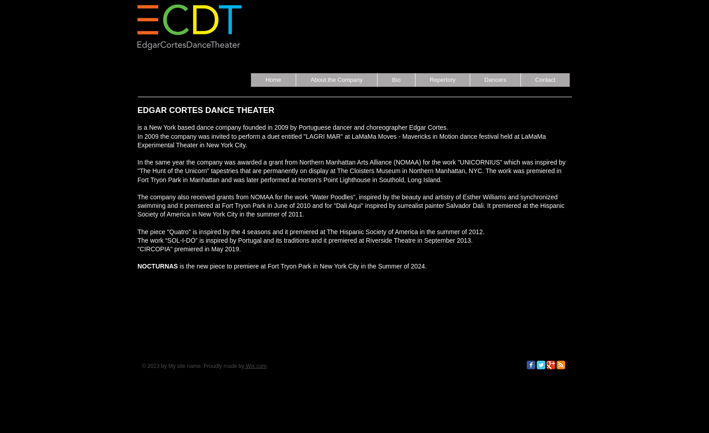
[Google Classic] (551, 365)
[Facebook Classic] (531, 365)
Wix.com (255, 366)
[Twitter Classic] (541, 365)
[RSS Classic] (561, 365)
